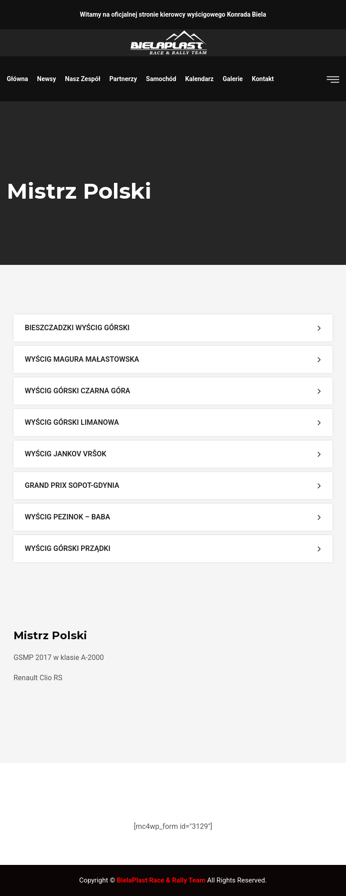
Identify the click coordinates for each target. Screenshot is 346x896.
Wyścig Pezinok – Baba (67, 517)
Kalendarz (199, 78)
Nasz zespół (82, 78)
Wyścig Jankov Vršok (65, 454)
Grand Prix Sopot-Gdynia (72, 485)
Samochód (161, 78)
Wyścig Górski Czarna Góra (77, 391)
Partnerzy (123, 78)
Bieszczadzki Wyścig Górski (77, 327)
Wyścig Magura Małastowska (82, 359)
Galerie (233, 78)
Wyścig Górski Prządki (67, 548)
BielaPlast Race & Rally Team (161, 880)
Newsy (46, 78)
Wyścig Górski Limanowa (72, 422)
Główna (17, 78)
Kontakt (263, 78)
